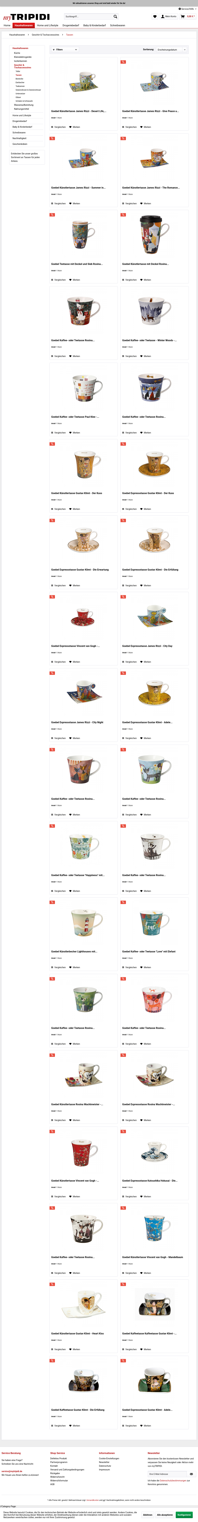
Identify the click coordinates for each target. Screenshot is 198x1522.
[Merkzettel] (155, 16)
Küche (17, 53)
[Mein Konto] (169, 16)
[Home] (7, 25)
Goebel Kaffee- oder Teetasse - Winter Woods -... (149, 340)
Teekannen (20, 86)
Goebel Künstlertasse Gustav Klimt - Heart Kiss (77, 1333)
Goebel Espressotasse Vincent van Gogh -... (75, 646)
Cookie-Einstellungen (109, 1458)
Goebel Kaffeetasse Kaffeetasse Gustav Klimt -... (149, 1333)
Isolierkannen (20, 61)
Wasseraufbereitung (23, 105)
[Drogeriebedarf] (70, 25)
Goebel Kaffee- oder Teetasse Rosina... (73, 340)
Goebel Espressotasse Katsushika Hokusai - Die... (150, 1180)
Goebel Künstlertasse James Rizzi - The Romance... (151, 187)
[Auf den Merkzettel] (74, 127)
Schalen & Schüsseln (24, 101)
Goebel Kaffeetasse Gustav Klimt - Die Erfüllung (77, 1409)
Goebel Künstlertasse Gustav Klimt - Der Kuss (76, 493)
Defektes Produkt (58, 1458)
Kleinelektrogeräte (23, 57)
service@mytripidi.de (12, 1471)
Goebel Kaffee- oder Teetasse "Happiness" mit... (78, 875)
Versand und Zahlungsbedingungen (67, 1469)
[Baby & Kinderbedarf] (94, 25)
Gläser (18, 97)
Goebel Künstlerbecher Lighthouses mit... (74, 951)
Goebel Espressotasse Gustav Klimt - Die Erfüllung (150, 569)
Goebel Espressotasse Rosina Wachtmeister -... (148, 1104)
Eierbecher (20, 82)
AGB (52, 1484)
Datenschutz (105, 1466)
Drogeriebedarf (20, 121)
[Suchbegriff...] (91, 16)
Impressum (104, 1469)
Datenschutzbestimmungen (173, 1480)
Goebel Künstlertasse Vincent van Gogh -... (75, 1180)
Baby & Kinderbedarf (22, 127)
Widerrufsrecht (57, 1477)
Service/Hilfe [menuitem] (186, 9)
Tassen (19, 75)
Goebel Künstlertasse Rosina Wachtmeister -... (77, 1104)
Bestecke (19, 79)
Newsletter (104, 1462)
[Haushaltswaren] (24, 25)
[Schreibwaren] (117, 25)
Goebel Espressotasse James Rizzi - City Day (147, 646)
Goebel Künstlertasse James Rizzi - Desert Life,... (78, 111)
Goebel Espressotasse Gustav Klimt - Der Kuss (148, 493)
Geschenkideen (20, 144)
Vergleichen (58, 127)
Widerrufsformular (59, 1480)
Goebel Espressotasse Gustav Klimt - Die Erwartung (80, 569)
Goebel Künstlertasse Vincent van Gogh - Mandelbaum (152, 1257)
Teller (18, 71)
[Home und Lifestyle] (47, 25)
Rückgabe (55, 1473)
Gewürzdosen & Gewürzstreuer (28, 90)
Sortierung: (148, 49)
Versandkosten (92, 1500)
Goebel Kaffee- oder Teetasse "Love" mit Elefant (148, 951)
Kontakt (54, 1466)
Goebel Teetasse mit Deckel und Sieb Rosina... (77, 264)
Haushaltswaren (20, 48)
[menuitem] (91, 16)
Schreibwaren (19, 132)
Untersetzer (20, 94)
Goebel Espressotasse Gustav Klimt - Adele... (147, 722)
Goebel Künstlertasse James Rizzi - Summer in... (78, 187)
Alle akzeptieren (165, 1515)
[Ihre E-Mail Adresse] (167, 1474)
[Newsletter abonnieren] (191, 1474)
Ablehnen (147, 1515)
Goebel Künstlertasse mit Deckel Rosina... (145, 264)
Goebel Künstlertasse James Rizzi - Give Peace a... (150, 111)
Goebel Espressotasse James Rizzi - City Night (77, 722)
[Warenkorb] (187, 16)
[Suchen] (115, 16)
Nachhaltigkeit (19, 138)
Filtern (58, 49)
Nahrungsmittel (21, 109)
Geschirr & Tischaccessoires (22, 66)
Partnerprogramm (58, 1462)
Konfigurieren (184, 1515)
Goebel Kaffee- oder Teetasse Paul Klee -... (75, 416)
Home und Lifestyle (22, 115)
